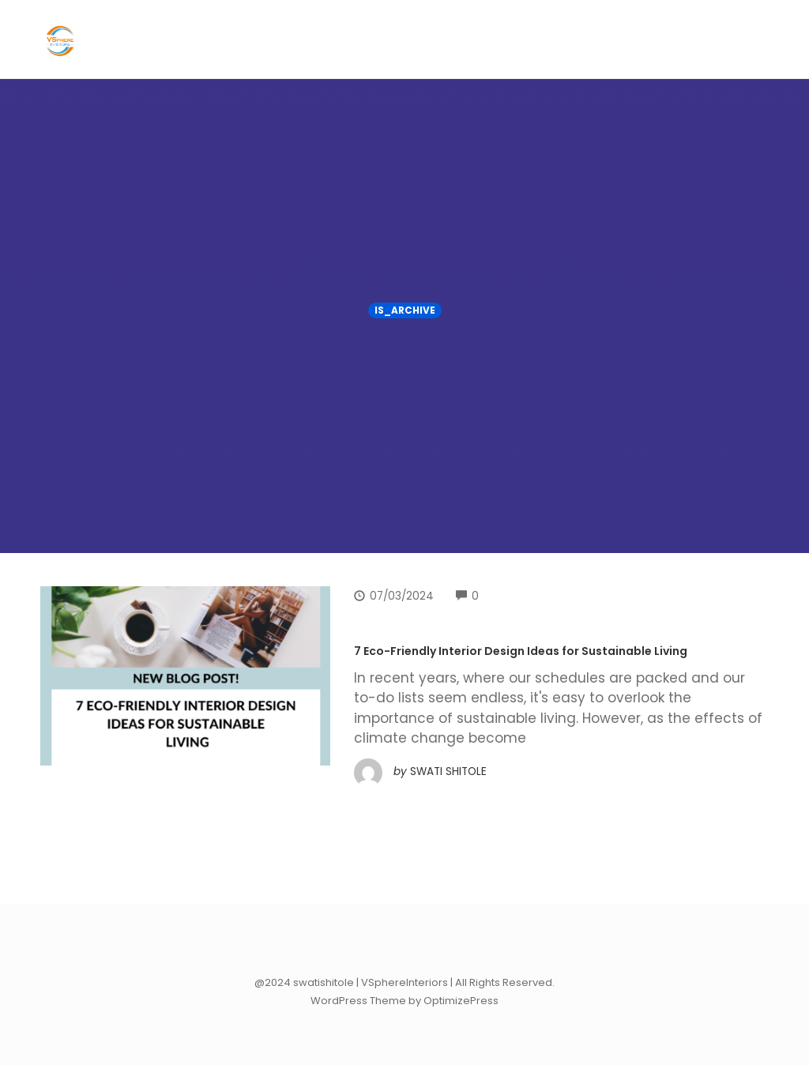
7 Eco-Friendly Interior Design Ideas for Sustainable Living (520, 651)
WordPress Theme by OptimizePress (404, 1000)
